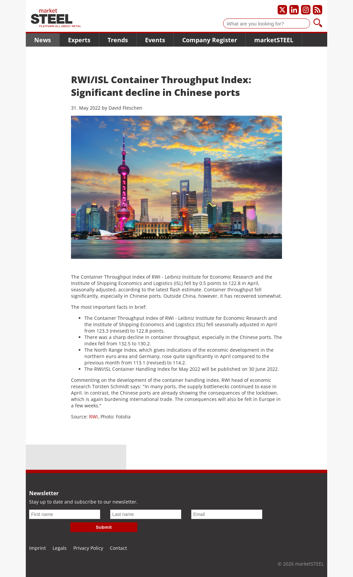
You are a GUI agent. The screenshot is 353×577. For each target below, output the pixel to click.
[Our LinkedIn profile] (294, 9)
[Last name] (145, 514)
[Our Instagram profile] (305, 9)
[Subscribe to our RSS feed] (317, 9)
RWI (93, 416)
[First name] (64, 514)
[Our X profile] (282, 9)
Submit (104, 527)
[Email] (226, 514)
